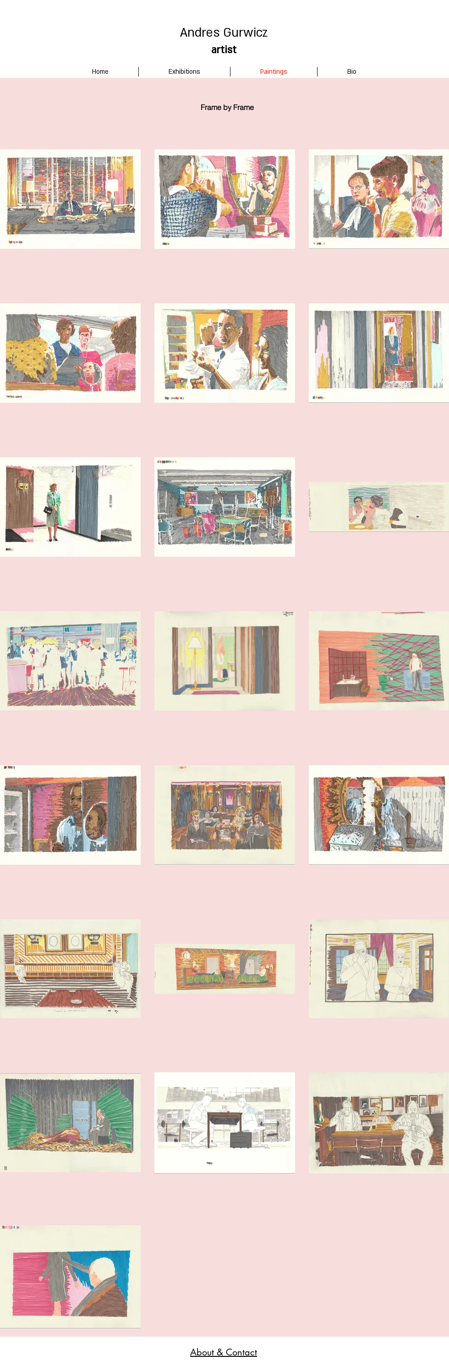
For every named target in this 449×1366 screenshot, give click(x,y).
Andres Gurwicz (224, 33)
